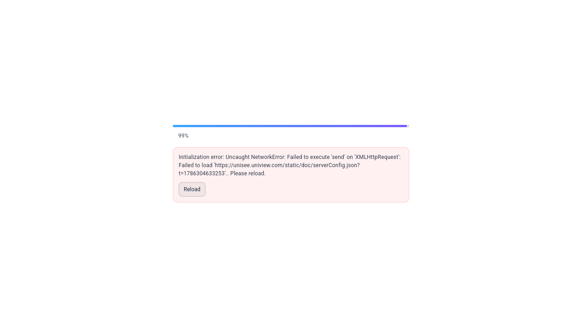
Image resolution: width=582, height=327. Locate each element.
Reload (192, 189)
